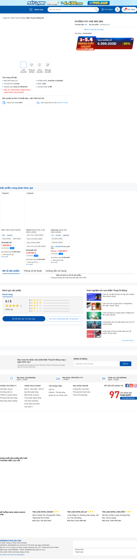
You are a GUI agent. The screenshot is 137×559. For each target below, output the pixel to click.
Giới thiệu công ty (6, 389)
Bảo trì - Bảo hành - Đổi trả (34, 389)
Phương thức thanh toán (81, 392)
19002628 (58, 246)
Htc (86, 24)
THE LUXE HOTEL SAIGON (45, 512)
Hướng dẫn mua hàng (81, 389)
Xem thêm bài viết (128, 340)
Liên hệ (51, 389)
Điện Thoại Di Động (18, 18)
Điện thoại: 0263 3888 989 (76, 521)
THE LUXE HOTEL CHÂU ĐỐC (116, 512)
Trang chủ (6, 18)
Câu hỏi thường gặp (80, 395)
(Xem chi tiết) (63, 102)
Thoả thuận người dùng (32, 398)
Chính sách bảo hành (32, 404)
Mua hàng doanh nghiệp (8, 401)
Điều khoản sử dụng (31, 395)
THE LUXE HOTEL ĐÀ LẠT (80, 512)
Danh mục (38, 10)
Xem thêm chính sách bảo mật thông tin (12, 554)
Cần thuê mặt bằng (31, 401)
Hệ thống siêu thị (6, 392)
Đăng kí (125, 364)
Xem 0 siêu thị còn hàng (94, 29)
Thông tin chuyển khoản (8, 395)
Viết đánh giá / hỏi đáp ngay (23, 319)
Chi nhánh (107, 9)
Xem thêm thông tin (128, 398)
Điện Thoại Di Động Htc (35, 18)
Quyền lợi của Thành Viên (58, 395)
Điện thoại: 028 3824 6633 (41, 521)
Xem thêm (28, 407)
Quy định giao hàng (31, 392)
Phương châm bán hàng (8, 398)
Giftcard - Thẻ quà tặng (57, 392)
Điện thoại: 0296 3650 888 (111, 521)
